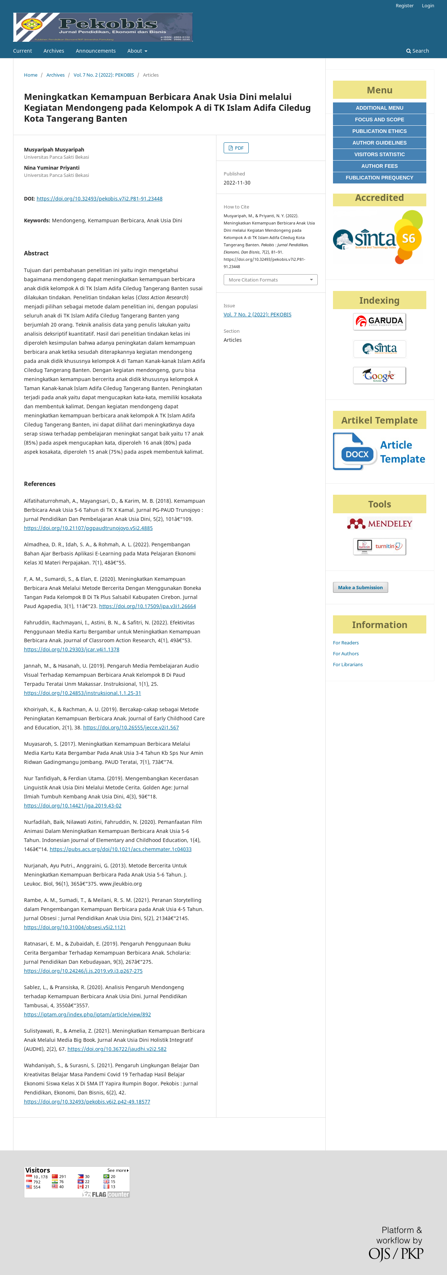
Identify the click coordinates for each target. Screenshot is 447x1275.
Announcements (96, 50)
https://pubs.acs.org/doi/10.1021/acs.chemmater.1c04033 (121, 849)
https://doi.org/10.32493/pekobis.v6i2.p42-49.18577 (87, 1101)
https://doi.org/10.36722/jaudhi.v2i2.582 (117, 1048)
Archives (54, 50)
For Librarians (348, 664)
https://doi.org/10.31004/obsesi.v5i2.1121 (75, 927)
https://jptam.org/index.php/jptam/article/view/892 (87, 1014)
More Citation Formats (253, 279)
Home (30, 75)
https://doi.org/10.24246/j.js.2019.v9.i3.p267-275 (83, 970)
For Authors (346, 653)
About (135, 50)
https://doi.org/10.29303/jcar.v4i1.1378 (71, 649)
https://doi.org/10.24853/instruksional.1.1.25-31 (82, 692)
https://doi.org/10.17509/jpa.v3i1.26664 (147, 606)
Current (22, 50)
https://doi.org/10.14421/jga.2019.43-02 (73, 805)
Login (428, 5)
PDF (239, 148)
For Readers (346, 642)
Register (405, 5)
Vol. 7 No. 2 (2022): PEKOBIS (104, 75)
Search (417, 50)
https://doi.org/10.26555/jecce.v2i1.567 (131, 727)
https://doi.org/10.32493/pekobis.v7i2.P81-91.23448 (100, 198)
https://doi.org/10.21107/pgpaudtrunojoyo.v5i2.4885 (88, 528)
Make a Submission (360, 587)
